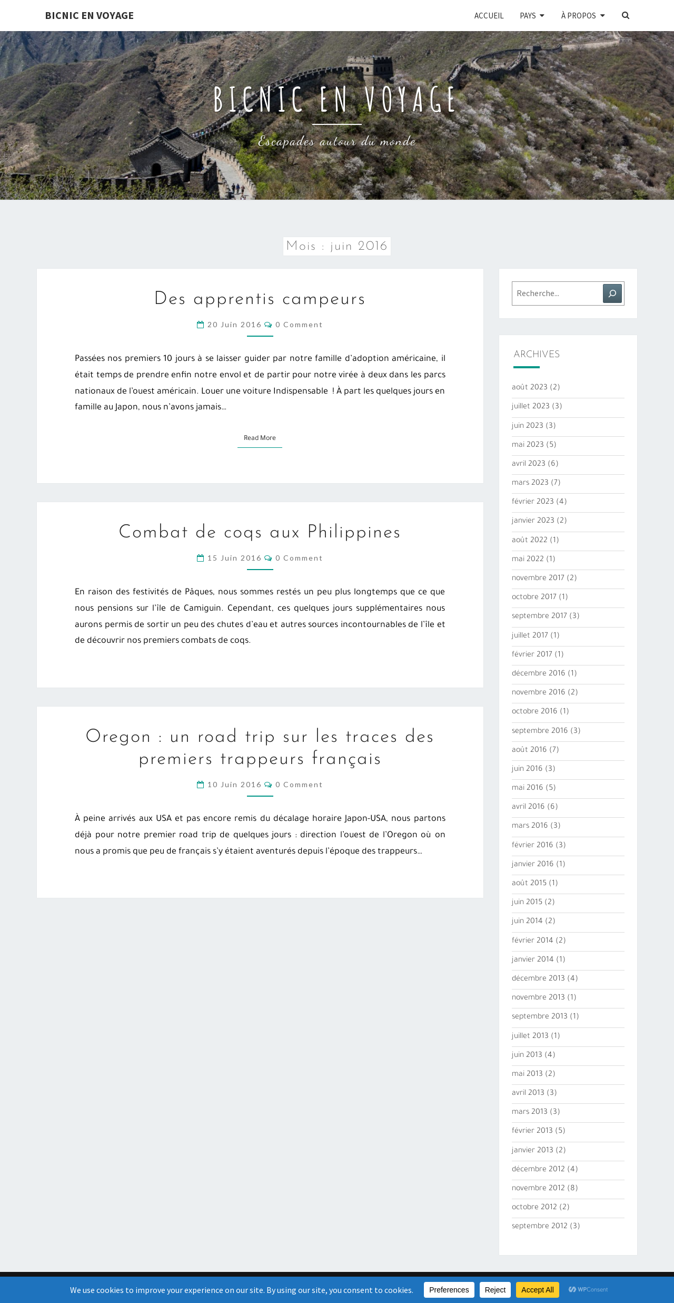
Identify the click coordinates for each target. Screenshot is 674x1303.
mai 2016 (527, 789)
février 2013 (532, 1132)
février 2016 (532, 846)
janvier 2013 (532, 1151)
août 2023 (530, 388)
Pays (528, 16)
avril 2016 (528, 808)
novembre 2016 (539, 693)
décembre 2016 (539, 674)
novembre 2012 (538, 1189)
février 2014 (532, 941)
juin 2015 (527, 903)
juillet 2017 (530, 636)
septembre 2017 (539, 617)
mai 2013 (527, 1075)
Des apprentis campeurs (260, 299)
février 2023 (533, 502)
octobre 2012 (534, 1208)
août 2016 (529, 751)
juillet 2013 (530, 1037)
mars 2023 (530, 483)
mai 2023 (528, 446)
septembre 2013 (540, 1017)
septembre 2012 (540, 1227)
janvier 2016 (533, 865)
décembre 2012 (538, 1170)
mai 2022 (528, 560)
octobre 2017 (534, 598)
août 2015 (529, 884)
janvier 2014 (533, 960)
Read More (263, 438)
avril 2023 (529, 465)
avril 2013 (528, 1094)
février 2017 (532, 655)
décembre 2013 (538, 979)
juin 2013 (527, 1056)
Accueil (489, 16)
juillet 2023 (531, 407)
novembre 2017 (538, 579)
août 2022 (530, 541)
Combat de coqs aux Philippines (259, 533)
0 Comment (299, 324)
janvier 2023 (533, 521)
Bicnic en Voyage (89, 15)
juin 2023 (527, 427)
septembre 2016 (540, 732)
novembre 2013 (538, 998)
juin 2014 (527, 922)
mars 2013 (530, 1113)
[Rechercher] (612, 293)
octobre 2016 (535, 712)
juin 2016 (527, 770)
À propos (578, 16)
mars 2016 (530, 826)
